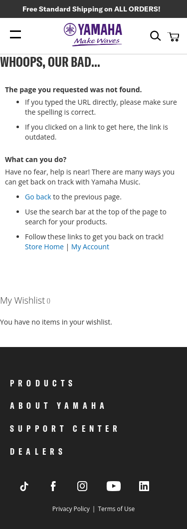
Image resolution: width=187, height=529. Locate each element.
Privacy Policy (71, 509)
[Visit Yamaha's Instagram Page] (91, 488)
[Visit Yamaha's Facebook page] (62, 488)
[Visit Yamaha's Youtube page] (122, 490)
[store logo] (94, 35)
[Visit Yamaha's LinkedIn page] (153, 488)
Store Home (44, 246)
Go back (38, 196)
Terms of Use (116, 509)
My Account (90, 246)
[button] (172, 36)
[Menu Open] (15, 34)
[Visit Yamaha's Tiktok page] (33, 488)
